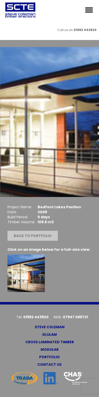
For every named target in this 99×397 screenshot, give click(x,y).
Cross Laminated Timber (49, 342)
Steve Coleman (50, 327)
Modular (50, 349)
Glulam (49, 334)
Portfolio (49, 357)
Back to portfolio (33, 235)
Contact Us (49, 364)
